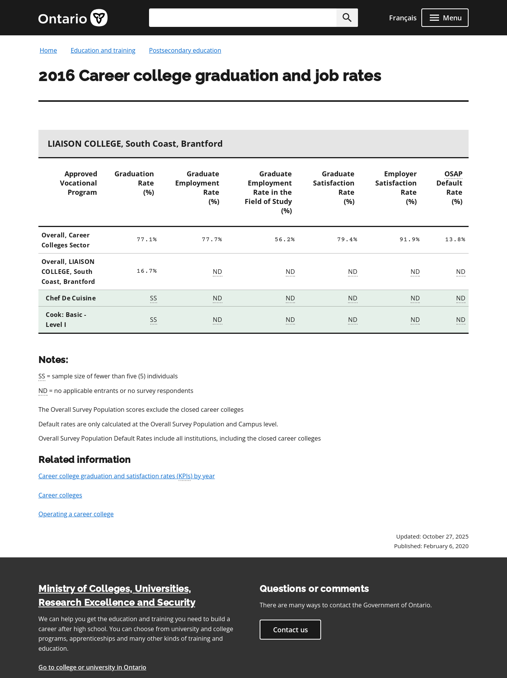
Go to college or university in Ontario (92, 667)
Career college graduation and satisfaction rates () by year (126, 476)
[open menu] (445, 17)
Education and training (103, 50)
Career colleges (60, 495)
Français (403, 17)
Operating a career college (76, 514)
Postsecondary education (185, 50)
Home (48, 50)
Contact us (290, 629)
